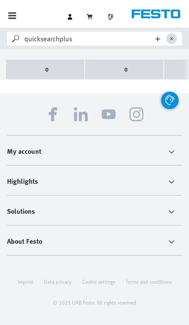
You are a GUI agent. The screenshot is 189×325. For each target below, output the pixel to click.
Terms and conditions (149, 281)
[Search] (88, 39)
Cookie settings (98, 281)
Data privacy (58, 281)
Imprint (25, 281)
